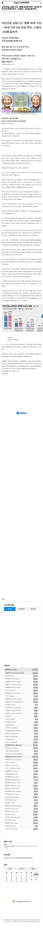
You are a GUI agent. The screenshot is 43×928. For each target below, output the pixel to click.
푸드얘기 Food (21, 803)
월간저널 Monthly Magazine (21, 754)
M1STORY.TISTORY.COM (26, 919)
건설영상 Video (21, 725)
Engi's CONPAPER (21, 3)
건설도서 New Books (21, 736)
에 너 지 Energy (21, 690)
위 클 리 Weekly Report (21, 751)
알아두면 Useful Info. (21, 812)
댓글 (3, 599)
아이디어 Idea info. (21, 800)
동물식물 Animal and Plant (21, 806)
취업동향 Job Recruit (21, 771)
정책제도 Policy (21, 676)
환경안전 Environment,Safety (21, 702)
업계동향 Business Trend (21, 693)
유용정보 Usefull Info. (21, 734)
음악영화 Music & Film (21, 777)
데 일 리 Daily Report (21, 748)
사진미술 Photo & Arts (21, 794)
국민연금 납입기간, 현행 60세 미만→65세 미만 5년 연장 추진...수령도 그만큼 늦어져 (21, 8)
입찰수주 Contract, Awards (21, 685)
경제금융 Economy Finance (21, 760)
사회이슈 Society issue (21, 765)
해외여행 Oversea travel (21, 780)
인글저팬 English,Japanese (21, 731)
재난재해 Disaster (21, 705)
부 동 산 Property (21, 762)
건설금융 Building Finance (21, 711)
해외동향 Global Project (21, 679)
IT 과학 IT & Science (21, 728)
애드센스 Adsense (21, 826)
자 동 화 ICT (21, 716)
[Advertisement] (21, 390)
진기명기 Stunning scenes (21, 817)
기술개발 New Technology (21, 708)
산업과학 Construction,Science (21, 673)
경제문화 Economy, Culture (21, 757)
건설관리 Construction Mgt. (21, 713)
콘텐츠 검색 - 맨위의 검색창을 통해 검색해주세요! (18, 858)
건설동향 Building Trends (21, 687)
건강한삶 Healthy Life (21, 774)
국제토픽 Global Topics (21, 788)
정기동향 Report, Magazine (21, 745)
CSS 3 (9, 921)
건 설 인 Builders (21, 719)
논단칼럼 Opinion (21, 722)
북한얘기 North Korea (21, 823)
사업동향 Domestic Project (21, 682)
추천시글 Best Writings (21, 797)
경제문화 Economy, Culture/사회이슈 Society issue (14, 11)
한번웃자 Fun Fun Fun (21, 809)
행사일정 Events (21, 739)
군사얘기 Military (21, 814)
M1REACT (9, 919)
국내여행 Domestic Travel (21, 783)
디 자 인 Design (21, 696)
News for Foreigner (21, 742)
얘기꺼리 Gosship (21, 820)
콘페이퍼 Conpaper (21, 670)
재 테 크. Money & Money (21, 768)
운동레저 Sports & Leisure (21, 786)
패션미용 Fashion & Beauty (21, 791)
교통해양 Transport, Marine (21, 699)
